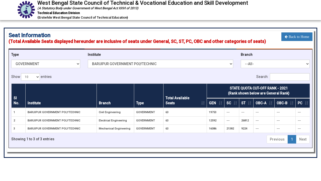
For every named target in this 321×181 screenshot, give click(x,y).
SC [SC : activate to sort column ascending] (228, 103)
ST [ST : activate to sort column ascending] (243, 103)
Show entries (31, 77)
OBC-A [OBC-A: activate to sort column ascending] (261, 103)
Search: (283, 77)
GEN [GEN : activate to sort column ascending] (212, 103)
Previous (277, 139)
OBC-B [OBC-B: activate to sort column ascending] (282, 103)
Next (302, 139)
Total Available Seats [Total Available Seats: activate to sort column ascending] (177, 100)
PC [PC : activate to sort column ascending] (300, 103)
